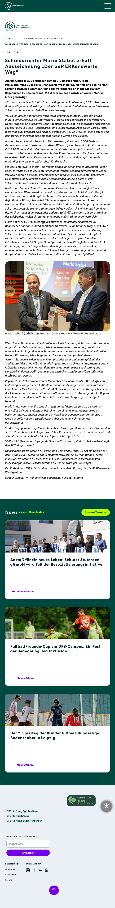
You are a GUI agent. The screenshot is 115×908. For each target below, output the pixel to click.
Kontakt (8, 880)
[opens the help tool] (106, 806)
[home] (14, 6)
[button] (108, 6)
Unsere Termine (95, 512)
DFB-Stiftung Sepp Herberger (41, 38)
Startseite (11, 38)
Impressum (10, 870)
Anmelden (28, 852)
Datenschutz (10, 875)
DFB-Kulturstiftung (18, 816)
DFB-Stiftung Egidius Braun (22, 811)
